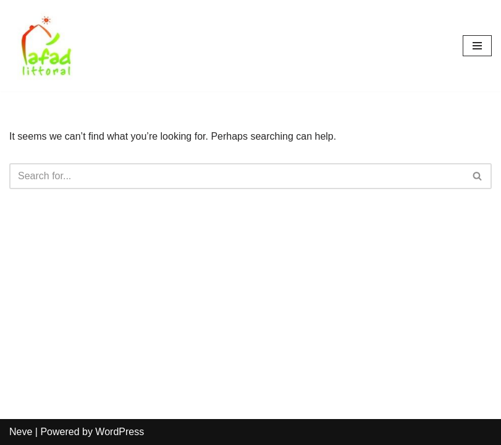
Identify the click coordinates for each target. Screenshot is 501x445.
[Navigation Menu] (477, 45)
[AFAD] (46, 46)
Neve (20, 431)
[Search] (236, 176)
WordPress (119, 431)
